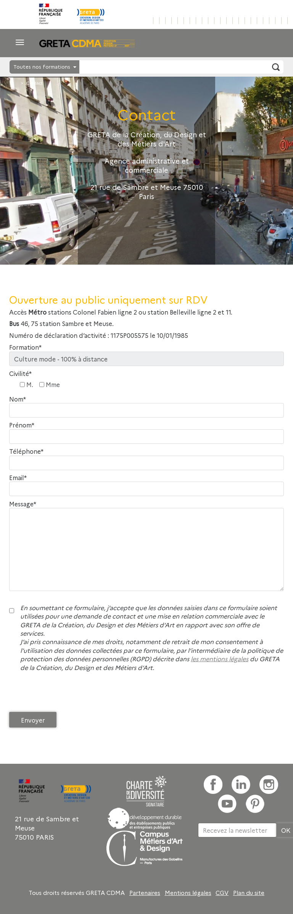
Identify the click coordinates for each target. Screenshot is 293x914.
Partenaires (144, 892)
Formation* (25, 347)
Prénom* (21, 425)
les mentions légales (219, 658)
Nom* (17, 399)
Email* (18, 478)
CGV (222, 892)
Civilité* (20, 373)
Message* (22, 504)
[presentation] (67, 693)
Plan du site (248, 892)
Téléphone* (26, 451)
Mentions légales (188, 892)
